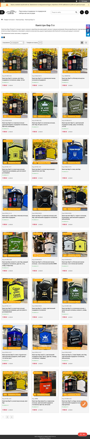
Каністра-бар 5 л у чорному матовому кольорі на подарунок (43, 79)
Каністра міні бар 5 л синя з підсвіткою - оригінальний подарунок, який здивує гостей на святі (14, 356)
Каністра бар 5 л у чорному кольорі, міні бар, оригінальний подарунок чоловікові (44, 216)
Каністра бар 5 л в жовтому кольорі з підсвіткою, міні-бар (43, 170)
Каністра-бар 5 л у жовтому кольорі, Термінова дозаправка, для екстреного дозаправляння (14, 310)
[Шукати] (76, 12)
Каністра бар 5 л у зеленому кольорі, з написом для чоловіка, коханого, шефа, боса (74, 310)
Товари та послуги (9, 19)
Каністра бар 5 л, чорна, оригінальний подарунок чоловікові (43, 309)
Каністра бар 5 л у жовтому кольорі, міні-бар (15, 402)
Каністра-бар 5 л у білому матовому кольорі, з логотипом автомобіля (73, 262)
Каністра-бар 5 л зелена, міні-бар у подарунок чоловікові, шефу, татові (13, 79)
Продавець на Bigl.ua (45, 438)
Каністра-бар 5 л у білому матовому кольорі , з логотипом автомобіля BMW (44, 262)
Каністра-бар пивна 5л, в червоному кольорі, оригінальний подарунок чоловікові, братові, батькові (43, 402)
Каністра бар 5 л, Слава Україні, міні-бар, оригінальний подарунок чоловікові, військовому (74, 356)
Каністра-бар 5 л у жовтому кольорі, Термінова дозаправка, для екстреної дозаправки (14, 171)
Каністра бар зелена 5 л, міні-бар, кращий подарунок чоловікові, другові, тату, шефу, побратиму (15, 263)
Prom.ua (54, 436)
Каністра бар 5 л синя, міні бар (71, 169)
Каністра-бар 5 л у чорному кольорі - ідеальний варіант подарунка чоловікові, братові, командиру (15, 124)
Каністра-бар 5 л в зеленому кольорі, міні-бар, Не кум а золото (43, 123)
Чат (82, 434)
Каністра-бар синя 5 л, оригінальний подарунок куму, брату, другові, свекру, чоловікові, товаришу (44, 356)
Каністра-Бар (20, 19)
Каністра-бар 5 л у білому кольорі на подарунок (73, 79)
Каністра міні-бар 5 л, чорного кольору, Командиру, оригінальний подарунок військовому (74, 217)
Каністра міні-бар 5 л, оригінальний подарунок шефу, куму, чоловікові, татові (73, 124)
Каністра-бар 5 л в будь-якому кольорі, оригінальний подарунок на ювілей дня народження (74, 402)
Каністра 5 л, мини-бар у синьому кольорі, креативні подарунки (15, 216)
